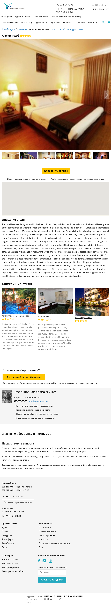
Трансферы (7, 539)
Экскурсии (7, 535)
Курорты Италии (23, 16)
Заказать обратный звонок (18, 502)
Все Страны (6, 16)
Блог (41, 547)
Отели (5, 531)
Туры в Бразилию (10, 22)
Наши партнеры (47, 535)
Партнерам (55, 22)
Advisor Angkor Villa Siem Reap (15, 315)
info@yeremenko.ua (38, 401)
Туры (4, 527)
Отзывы (67, 22)
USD (97, 5)
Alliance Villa (43, 316)
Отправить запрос (56, 170)
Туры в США (56, 16)
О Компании (79, 22)
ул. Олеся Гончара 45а (13, 511)
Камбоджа (9, 29)
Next (106, 94)
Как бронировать (10, 567)
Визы (4, 547)
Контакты (92, 22)
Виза (81, 29)
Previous (4, 94)
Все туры (71, 29)
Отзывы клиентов (47, 531)
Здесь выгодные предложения (52, 567)
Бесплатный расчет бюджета (24, 377)
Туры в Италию (41, 16)
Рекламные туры (10, 563)
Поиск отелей (58, 29)
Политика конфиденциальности (54, 543)
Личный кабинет (100, 9)
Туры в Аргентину (73, 16)
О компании (45, 527)
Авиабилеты (8, 543)
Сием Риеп (22, 29)
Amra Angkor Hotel (83, 317)
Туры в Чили (41, 22)
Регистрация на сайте (12, 571)
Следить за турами (52, 579)
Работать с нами (10, 559)
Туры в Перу (26, 22)
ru (105, 5)
